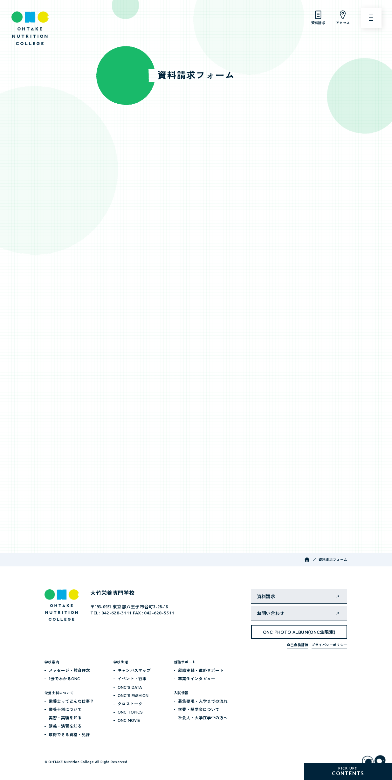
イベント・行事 (132, 678)
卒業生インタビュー (196, 678)
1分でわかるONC (64, 678)
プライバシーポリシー (329, 644)
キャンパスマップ (134, 670)
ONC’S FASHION (133, 695)
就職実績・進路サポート (201, 670)
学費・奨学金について (198, 709)
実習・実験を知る (65, 718)
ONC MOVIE (129, 720)
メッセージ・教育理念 (69, 670)
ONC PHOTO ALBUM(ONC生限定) (299, 631)
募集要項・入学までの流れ (203, 701)
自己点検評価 (297, 644)
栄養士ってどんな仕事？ (71, 701)
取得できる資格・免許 (69, 734)
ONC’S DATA (130, 687)
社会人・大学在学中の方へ (203, 718)
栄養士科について (65, 709)
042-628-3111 (116, 612)
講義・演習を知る (65, 726)
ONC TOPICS (130, 712)
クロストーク (130, 704)
